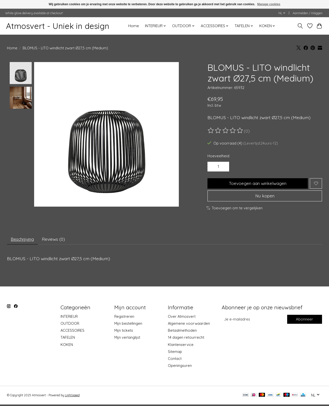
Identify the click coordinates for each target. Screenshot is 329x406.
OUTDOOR (70, 325)
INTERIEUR (69, 318)
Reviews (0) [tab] (55, 240)
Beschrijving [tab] (23, 240)
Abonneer (304, 321)
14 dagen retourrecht (186, 339)
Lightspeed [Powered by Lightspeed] (72, 397)
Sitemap (175, 353)
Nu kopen (265, 196)
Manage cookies (268, 4)
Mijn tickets (123, 331)
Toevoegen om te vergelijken (234, 209)
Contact (175, 360)
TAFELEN (68, 339)
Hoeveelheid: (218, 156)
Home (133, 25)
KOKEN (67, 346)
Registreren (124, 318)
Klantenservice (181, 346)
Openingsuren (180, 367)
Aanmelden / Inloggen (308, 13)
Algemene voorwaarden (189, 325)
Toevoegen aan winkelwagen (257, 183)
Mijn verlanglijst (127, 339)
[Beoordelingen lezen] (225, 130)
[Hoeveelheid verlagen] (213, 166)
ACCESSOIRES (72, 331)
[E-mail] (254, 320)
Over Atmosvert (182, 318)
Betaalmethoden (182, 331)
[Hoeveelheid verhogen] (223, 166)
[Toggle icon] (300, 25)
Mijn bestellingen (128, 325)
